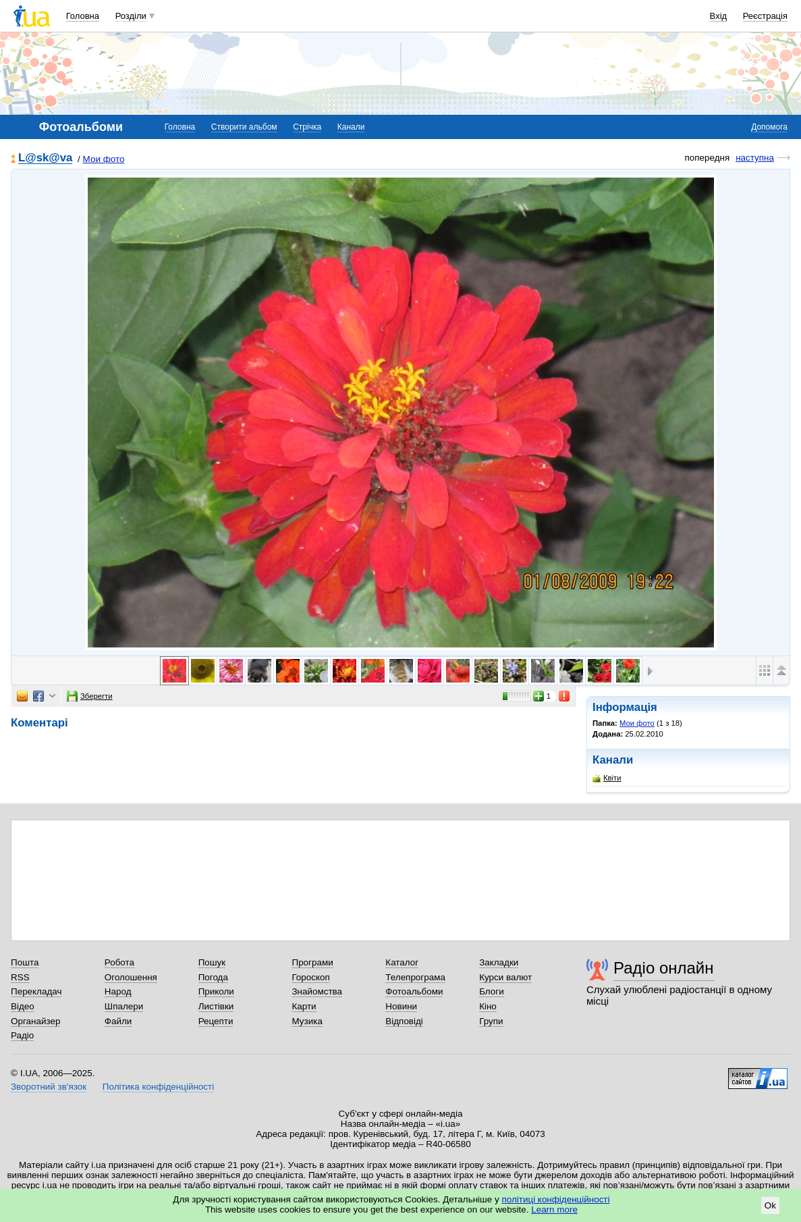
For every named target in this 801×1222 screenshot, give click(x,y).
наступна (755, 158)
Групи (491, 1021)
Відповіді (404, 1021)
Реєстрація (765, 16)
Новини (401, 1006)
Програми (312, 962)
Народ (118, 991)
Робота (119, 962)
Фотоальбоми (414, 991)
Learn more (554, 1209)
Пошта (24, 962)
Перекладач (36, 991)
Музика (307, 1021)
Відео (22, 1006)
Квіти (607, 778)
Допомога (769, 127)
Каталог (401, 962)
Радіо (22, 1035)
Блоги (491, 991)
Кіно (488, 1006)
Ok (770, 1205)
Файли (118, 1021)
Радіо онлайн (663, 968)
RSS (20, 977)
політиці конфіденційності (556, 1199)
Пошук (212, 962)
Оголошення (131, 977)
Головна (82, 16)
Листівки (216, 1006)
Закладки (498, 962)
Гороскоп (310, 977)
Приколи (216, 991)
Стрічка (307, 127)
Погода (213, 977)
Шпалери (124, 1006)
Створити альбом (244, 127)
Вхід (718, 16)
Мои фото (104, 159)
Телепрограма (415, 977)
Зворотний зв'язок (48, 1087)
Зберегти (90, 696)
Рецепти (215, 1021)
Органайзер (35, 1021)
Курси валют (505, 977)
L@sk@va (45, 158)
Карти (304, 1006)
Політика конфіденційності (158, 1087)
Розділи (130, 16)
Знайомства (317, 991)
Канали (351, 127)
